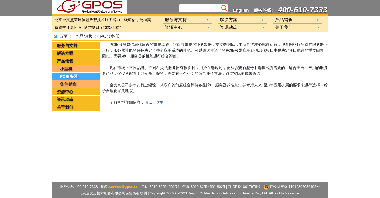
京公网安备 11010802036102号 (291, 187)
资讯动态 (65, 99)
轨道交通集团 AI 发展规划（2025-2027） (90, 27)
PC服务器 (109, 36)
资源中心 (65, 91)
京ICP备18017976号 (244, 186)
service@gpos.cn (123, 186)
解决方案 (65, 53)
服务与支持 (67, 45)
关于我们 (65, 107)
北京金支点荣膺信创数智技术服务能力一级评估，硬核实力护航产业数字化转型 (106, 20)
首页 (63, 36)
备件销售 (68, 84)
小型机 (66, 68)
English (241, 10)
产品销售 (84, 36)
